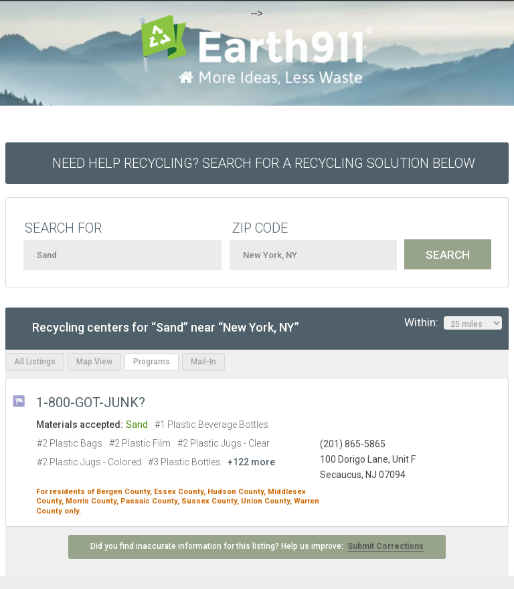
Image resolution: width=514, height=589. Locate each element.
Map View (94, 361)
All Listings (35, 361)
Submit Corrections (385, 546)
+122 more (251, 462)
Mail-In (203, 361)
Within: (453, 323)
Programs (151, 361)
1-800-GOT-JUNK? (90, 402)
